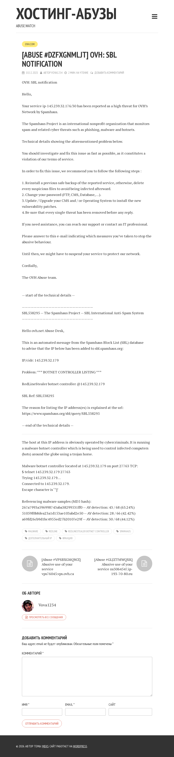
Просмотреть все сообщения (46, 617)
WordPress (80, 746)
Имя (25, 704)
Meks (45, 746)
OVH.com (30, 44)
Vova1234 (56, 73)
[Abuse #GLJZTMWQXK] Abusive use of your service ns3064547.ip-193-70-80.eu (113, 566)
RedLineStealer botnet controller (88, 531)
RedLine (53, 531)
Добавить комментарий (109, 73)
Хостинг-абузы (66, 13)
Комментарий (32, 653)
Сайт (112, 704)
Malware (33, 531)
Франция (67, 538)
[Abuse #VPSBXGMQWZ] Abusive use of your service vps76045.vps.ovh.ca (61, 566)
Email (69, 704)
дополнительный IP (40, 538)
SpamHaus (125, 531)
